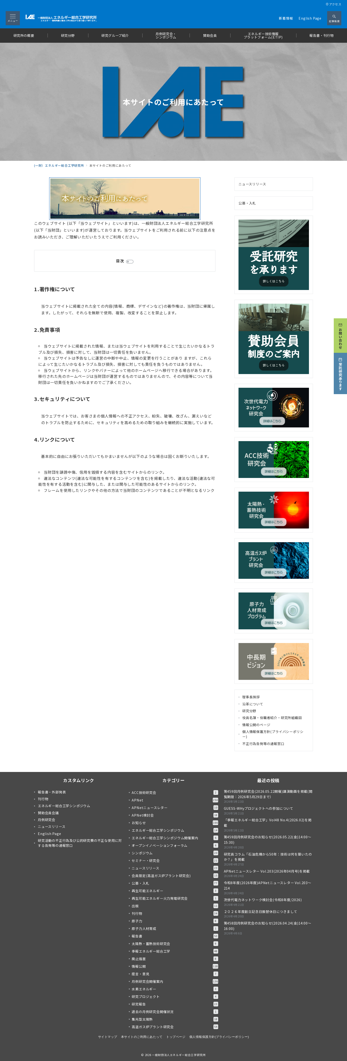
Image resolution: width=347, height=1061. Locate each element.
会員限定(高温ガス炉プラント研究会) (175, 875)
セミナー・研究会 (175, 860)
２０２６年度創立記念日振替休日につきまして (260, 911)
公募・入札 (247, 203)
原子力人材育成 (175, 928)
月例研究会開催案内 (175, 981)
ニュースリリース (252, 184)
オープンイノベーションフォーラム (175, 845)
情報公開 (175, 966)
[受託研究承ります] (340, 373)
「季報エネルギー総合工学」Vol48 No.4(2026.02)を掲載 (268, 823)
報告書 (175, 936)
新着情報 (286, 18)
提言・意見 (175, 974)
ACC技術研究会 (175, 792)
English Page (310, 18)
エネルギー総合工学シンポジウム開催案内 (175, 837)
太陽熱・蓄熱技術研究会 (175, 943)
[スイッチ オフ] (334, 18)
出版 (175, 905)
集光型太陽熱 (175, 1019)
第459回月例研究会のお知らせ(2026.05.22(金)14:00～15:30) (267, 840)
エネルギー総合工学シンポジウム (175, 830)
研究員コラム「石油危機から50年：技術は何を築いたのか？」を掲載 (268, 857)
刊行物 (175, 913)
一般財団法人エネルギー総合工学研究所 (179, 1055)
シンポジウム (175, 853)
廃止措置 (175, 958)
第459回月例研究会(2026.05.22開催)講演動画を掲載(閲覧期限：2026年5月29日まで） (268, 794)
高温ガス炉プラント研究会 (175, 1026)
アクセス (333, 4)
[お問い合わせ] (340, 335)
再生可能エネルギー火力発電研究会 (175, 898)
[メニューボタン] (13, 18)
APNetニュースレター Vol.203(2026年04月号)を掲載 (267, 871)
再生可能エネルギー (175, 890)
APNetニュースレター (175, 807)
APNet (175, 800)
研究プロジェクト (175, 996)
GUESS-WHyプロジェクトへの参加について (258, 808)
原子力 (175, 921)
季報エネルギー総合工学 (175, 951)
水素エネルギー (175, 989)
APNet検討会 (175, 815)
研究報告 (175, 1004)
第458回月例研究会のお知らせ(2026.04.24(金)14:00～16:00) (267, 926)
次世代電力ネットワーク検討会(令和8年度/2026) (263, 899)
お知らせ (175, 822)
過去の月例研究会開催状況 (175, 1011)
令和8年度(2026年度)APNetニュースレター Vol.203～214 (267, 885)
